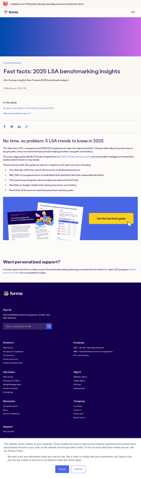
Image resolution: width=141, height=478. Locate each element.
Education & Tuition (11, 380)
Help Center (8, 431)
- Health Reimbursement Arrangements (93, 351)
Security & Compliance (13, 351)
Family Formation (10, 388)
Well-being (8, 377)
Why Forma (8, 347)
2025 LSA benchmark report (75, 156)
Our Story (78, 406)
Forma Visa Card (10, 359)
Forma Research (10, 406)
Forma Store (8, 355)
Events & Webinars (11, 413)
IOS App (77, 384)
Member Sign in (80, 377)
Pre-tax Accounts (81, 355)
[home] (12, 12)
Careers (77, 410)
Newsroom (79, 413)
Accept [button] (62, 469)
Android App (79, 388)
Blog (5, 410)
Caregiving (8, 392)
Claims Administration (13, 363)
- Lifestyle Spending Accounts (89, 347)
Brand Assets (80, 417)
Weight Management (12, 384)
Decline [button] (78, 469)
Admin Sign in (79, 380)
